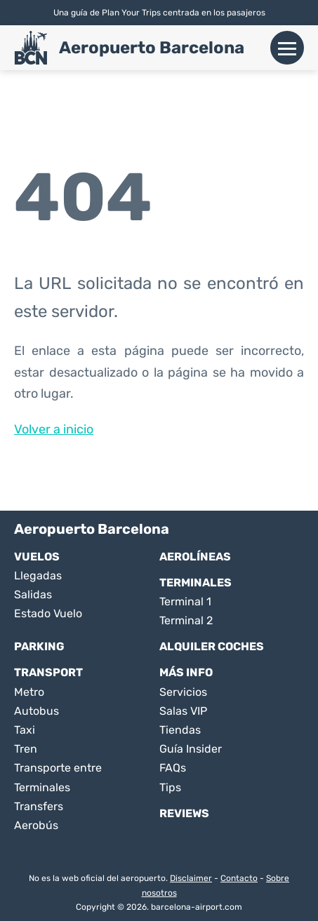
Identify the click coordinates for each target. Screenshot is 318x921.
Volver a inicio (53, 429)
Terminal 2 (186, 620)
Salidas (33, 594)
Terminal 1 (185, 601)
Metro (29, 692)
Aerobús (36, 825)
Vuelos (37, 556)
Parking (39, 646)
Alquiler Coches (211, 646)
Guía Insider (190, 748)
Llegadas (38, 575)
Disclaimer (191, 878)
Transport (48, 672)
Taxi (24, 730)
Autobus (36, 711)
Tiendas (180, 730)
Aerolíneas (195, 556)
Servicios (183, 692)
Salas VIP (183, 711)
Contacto (239, 878)
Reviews (184, 813)
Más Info (186, 672)
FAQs (172, 767)
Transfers (38, 806)
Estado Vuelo (48, 613)
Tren (25, 748)
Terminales (195, 582)
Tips (170, 787)
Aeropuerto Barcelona (151, 47)
